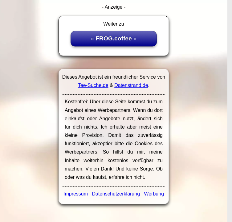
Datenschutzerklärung (116, 193)
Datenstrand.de (131, 85)
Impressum (75, 193)
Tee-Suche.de (93, 85)
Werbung (154, 193)
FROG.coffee (114, 38)
